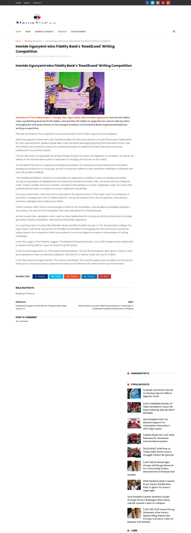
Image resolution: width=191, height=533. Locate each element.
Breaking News (135, 206)
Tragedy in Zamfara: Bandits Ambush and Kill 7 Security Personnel (101, 501)
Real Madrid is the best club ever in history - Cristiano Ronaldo (101, 460)
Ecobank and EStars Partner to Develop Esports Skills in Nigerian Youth (158, 62)
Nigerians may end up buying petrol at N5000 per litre (101, 446)
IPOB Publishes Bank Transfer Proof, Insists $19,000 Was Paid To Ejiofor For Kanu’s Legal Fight (159, 154)
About (27, 3)
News (28, 31)
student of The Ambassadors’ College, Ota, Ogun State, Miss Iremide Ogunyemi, (63, 121)
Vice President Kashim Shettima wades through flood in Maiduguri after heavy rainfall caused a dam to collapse (148, 168)
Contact (37, 3)
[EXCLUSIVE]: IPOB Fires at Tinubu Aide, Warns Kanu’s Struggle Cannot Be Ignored (158, 120)
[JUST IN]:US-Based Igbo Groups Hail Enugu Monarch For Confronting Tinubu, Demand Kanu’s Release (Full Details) (151, 137)
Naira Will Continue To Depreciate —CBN (98, 432)
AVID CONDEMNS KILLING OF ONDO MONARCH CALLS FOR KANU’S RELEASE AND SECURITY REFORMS (159, 77)
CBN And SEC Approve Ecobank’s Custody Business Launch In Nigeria (101, 474)
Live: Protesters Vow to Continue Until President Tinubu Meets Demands (40, 407)
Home (18, 3)
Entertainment (78, 31)
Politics (62, 31)
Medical (153, 211)
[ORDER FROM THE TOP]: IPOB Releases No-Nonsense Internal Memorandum (158, 107)
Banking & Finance (44, 31)
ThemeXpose (32, 529)
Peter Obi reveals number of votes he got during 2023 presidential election (101, 420)
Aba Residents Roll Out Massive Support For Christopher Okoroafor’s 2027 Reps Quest (156, 93)
